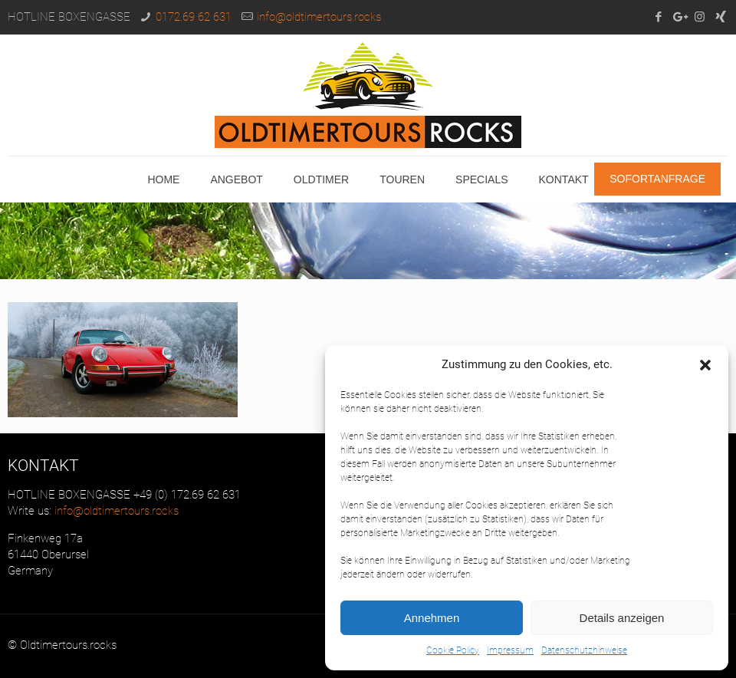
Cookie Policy (452, 650)
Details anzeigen (622, 617)
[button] (705, 365)
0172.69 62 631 (194, 17)
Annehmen (432, 617)
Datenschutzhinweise (584, 650)
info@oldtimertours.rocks (319, 17)
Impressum (510, 650)
